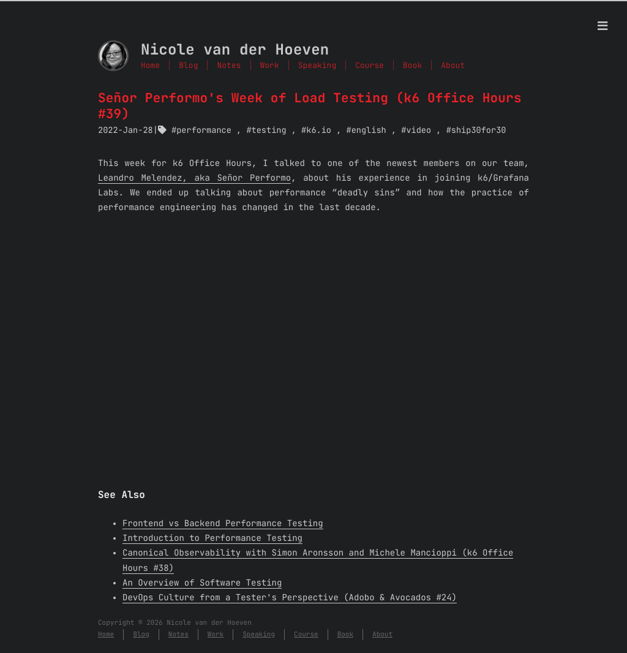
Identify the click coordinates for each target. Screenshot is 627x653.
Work (215, 634)
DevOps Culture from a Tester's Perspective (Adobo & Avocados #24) (289, 597)
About (382, 634)
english (368, 130)
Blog (188, 65)
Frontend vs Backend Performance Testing (222, 523)
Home (150, 65)
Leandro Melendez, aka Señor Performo (194, 178)
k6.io (318, 130)
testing (269, 130)
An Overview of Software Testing (202, 583)
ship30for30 (478, 130)
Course (306, 634)
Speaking (258, 634)
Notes (229, 65)
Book (345, 634)
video (418, 130)
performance (203, 130)
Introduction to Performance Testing (212, 538)
